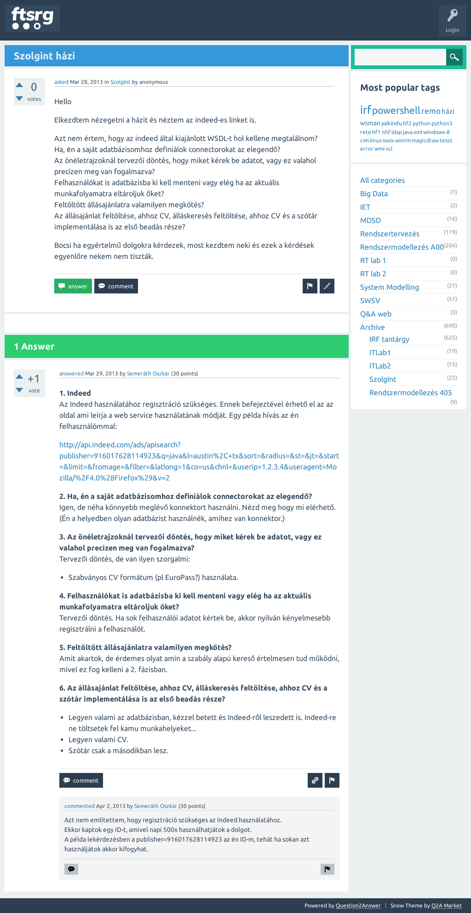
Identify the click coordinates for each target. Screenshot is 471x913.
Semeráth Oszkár (148, 373)
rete (365, 132)
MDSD (370, 220)
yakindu (391, 123)
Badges (210, 25)
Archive (372, 327)
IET (365, 207)
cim (364, 140)
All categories (382, 180)
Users (182, 25)
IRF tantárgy (389, 339)
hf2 (407, 123)
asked (61, 82)
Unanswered (118, 25)
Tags (153, 25)
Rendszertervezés (389, 233)
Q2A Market (446, 905)
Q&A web (375, 314)
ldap (396, 132)
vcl (388, 149)
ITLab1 (380, 352)
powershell (396, 110)
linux (376, 140)
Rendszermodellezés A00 (402, 247)
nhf (386, 132)
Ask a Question (271, 25)
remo (431, 110)
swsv (388, 140)
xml (418, 132)
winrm (403, 140)
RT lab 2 (373, 273)
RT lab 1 (373, 260)
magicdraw (425, 140)
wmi (379, 149)
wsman (370, 123)
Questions (80, 25)
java (408, 132)
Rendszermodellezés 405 (410, 392)
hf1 (376, 132)
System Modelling (389, 287)
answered (71, 373)
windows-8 (436, 132)
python (422, 123)
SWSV (370, 300)
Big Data (374, 193)
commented (79, 806)
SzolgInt (120, 82)
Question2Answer (358, 905)
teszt (446, 140)
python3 (442, 123)
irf (365, 110)
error (366, 149)
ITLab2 (380, 366)
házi (448, 111)
